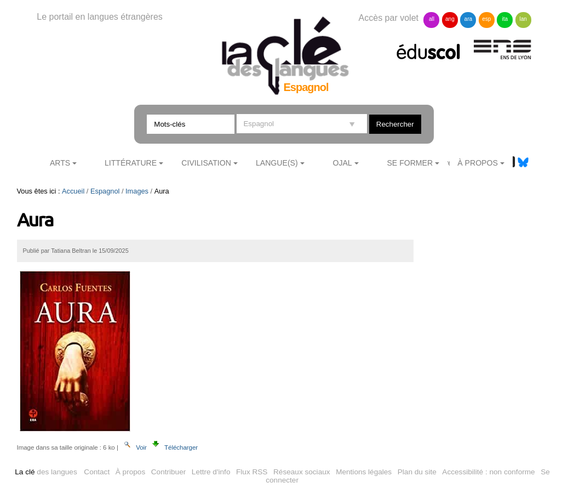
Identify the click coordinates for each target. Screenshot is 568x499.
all (431, 19)
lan (523, 19)
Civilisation (206, 162)
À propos (130, 472)
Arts (60, 162)
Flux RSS (251, 472)
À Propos (477, 162)
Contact (97, 472)
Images (136, 191)
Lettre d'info (211, 472)
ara (468, 19)
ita (505, 19)
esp (486, 19)
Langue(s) (277, 162)
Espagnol (104, 191)
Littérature (131, 162)
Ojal (342, 162)
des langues (46, 472)
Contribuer (168, 472)
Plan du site (417, 472)
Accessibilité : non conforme (488, 472)
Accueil (73, 191)
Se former (410, 162)
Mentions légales (364, 472)
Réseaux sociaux (301, 472)
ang (450, 19)
